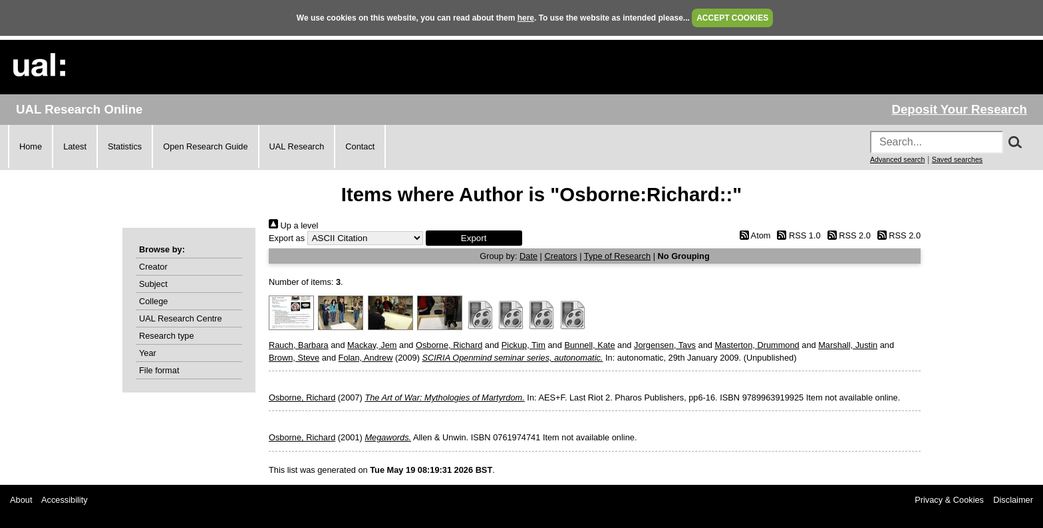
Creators (561, 256)
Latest (74, 146)
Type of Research (617, 256)
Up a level (293, 225)
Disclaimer (1013, 500)
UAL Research (297, 146)
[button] (474, 238)
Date (528, 256)
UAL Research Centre (180, 318)
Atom (752, 235)
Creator (153, 267)
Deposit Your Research (959, 109)
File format (159, 370)
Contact (359, 146)
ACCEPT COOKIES (732, 18)
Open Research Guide (205, 146)
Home (30, 146)
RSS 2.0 (847, 235)
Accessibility (64, 500)
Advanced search (897, 159)
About (21, 500)
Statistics (125, 146)
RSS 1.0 (797, 235)
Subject (153, 284)
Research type (166, 336)
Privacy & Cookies (949, 500)
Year (147, 353)
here (526, 18)
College (153, 301)
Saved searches (957, 159)
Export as (287, 238)
